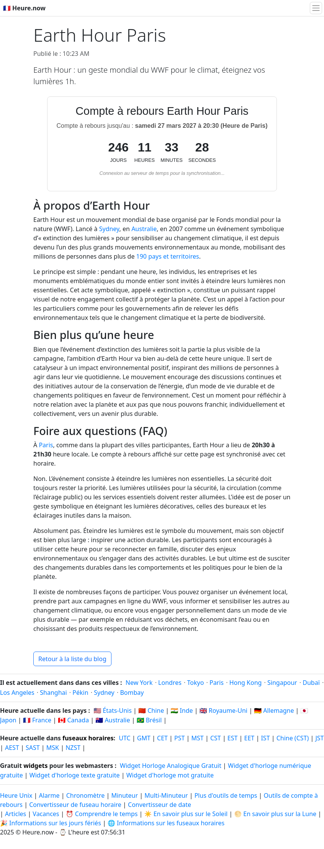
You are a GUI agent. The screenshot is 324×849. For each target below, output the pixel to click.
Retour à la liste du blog (72, 659)
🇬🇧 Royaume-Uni (223, 710)
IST (265, 738)
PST (179, 738)
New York (139, 682)
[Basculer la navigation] (316, 8)
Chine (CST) (293, 738)
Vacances (46, 814)
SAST (33, 747)
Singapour (282, 682)
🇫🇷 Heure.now (24, 8)
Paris (46, 445)
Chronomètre (85, 795)
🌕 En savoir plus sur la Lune (275, 814)
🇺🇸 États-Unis (112, 710)
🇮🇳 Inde (181, 710)
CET (162, 738)
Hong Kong (245, 682)
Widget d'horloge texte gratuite (74, 775)
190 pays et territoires (167, 256)
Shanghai (53, 692)
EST (232, 738)
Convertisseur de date (159, 804)
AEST (12, 747)
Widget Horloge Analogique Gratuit (170, 765)
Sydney (109, 229)
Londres (170, 682)
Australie (144, 229)
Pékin (80, 692)
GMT (144, 738)
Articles (15, 814)
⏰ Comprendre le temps (102, 814)
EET (249, 738)
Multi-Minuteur (166, 795)
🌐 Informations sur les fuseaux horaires (166, 823)
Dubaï (311, 682)
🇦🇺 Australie (112, 720)
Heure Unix (16, 795)
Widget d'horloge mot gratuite (170, 775)
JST (319, 738)
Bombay (132, 692)
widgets (35, 765)
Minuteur (124, 795)
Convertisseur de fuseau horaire (76, 804)
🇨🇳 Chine (151, 710)
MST (197, 738)
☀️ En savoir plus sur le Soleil (186, 814)
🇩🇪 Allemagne (274, 710)
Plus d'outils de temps (227, 795)
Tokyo (195, 682)
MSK (52, 747)
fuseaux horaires (88, 738)
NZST (72, 747)
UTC (124, 738)
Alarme (49, 795)
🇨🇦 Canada (73, 720)
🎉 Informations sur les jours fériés (50, 823)
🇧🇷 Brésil (149, 720)
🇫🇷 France (37, 720)
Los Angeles (17, 692)
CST (215, 738)
